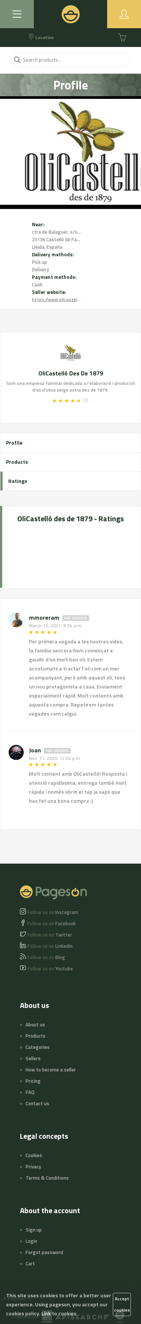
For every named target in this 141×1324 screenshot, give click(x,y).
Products (17, 462)
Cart (30, 1263)
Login (31, 1241)
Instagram (52, 912)
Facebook (51, 923)
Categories (38, 1047)
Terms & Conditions (47, 1178)
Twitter (49, 934)
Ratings (17, 481)
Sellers (33, 1058)
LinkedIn (50, 946)
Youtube (50, 968)
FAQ (30, 1092)
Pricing (33, 1081)
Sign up (34, 1229)
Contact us (37, 1103)
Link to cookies (58, 1313)
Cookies (34, 1155)
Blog (46, 957)
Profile (14, 442)
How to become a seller (51, 1069)
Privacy (33, 1166)
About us (35, 1024)
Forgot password (44, 1252)
